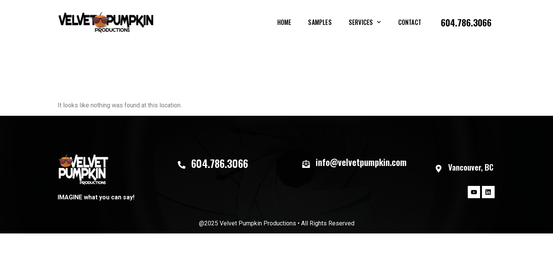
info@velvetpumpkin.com (361, 162)
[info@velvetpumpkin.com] (306, 164)
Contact (409, 22)
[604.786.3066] (181, 165)
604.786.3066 (466, 22)
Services (365, 22)
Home (284, 22)
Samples (319, 22)
